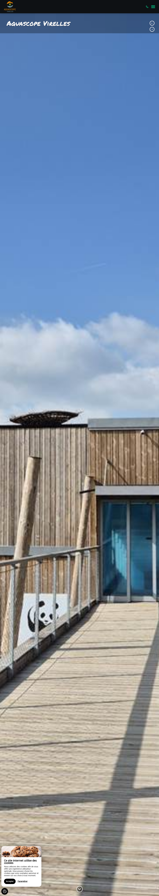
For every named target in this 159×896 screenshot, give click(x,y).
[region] (21, 866)
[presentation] (152, 23)
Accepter (10, 881)
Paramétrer (23, 881)
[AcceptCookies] (4, 891)
